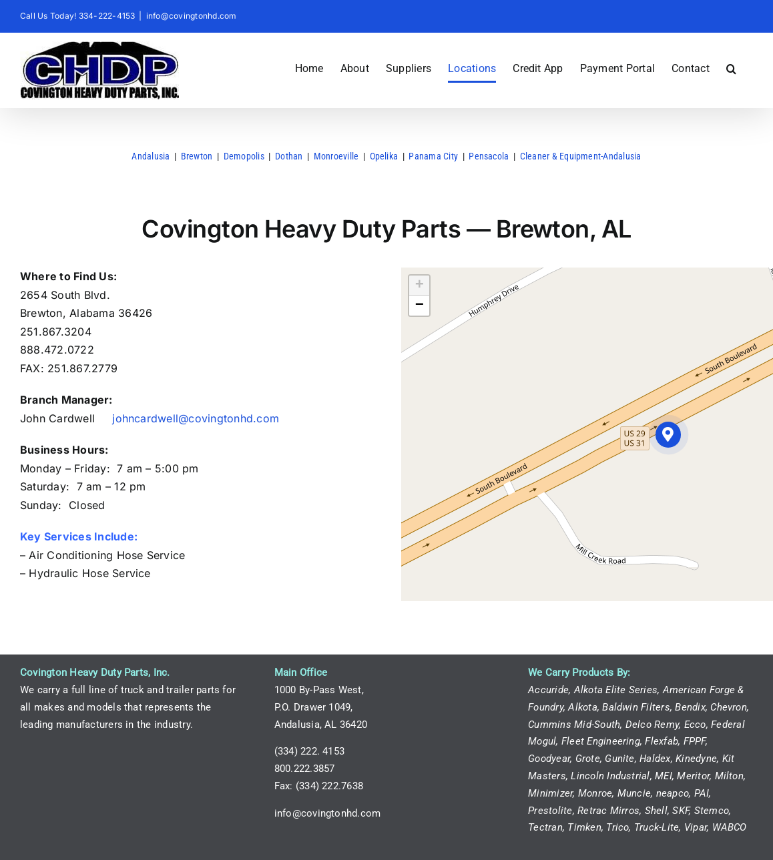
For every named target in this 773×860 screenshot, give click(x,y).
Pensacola (489, 156)
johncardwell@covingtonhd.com (195, 418)
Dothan (288, 156)
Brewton (197, 156)
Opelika (384, 156)
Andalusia (151, 156)
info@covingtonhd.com (191, 16)
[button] (731, 69)
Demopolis (244, 156)
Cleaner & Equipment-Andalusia (580, 156)
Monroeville (336, 156)
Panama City (433, 156)
